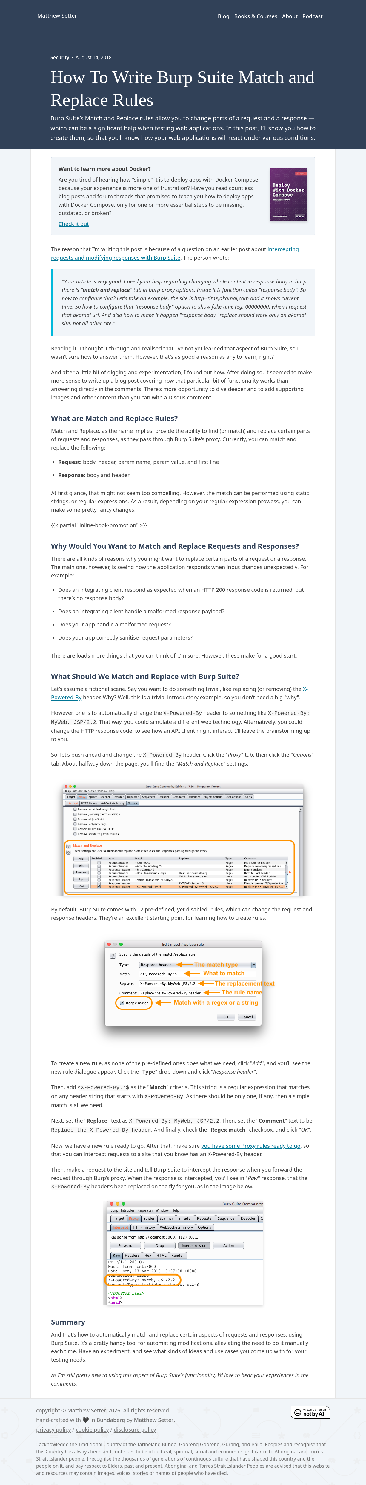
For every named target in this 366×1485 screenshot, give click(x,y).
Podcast (312, 16)
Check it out (74, 223)
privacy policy (53, 1429)
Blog (224, 16)
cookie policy (92, 1429)
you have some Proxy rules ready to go (251, 1145)
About (290, 16)
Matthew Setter (153, 1419)
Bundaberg (110, 1419)
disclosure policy (135, 1429)
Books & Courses (255, 16)
